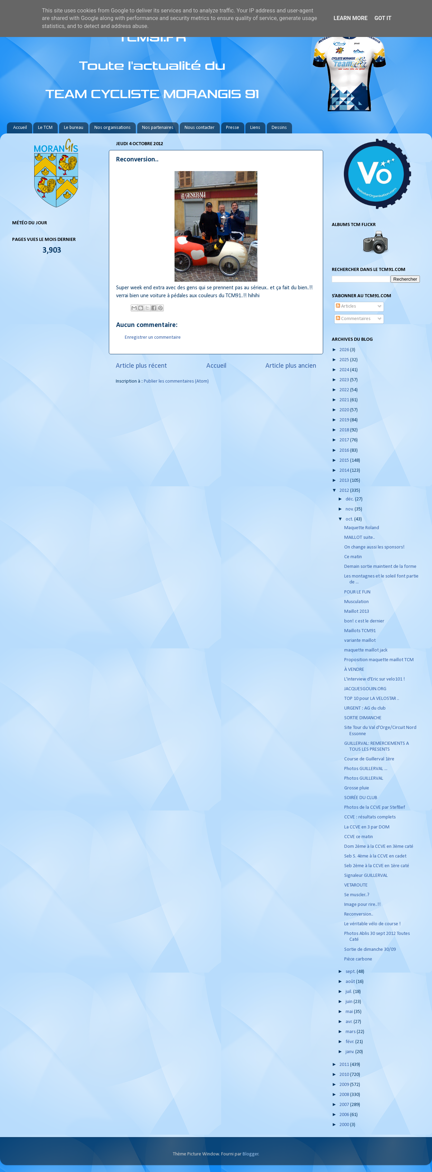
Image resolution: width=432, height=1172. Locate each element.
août (351, 981)
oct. (350, 519)
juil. (349, 991)
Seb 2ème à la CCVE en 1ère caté (376, 866)
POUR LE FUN (357, 592)
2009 (344, 1084)
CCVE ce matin (358, 837)
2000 (344, 1124)
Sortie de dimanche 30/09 (370, 949)
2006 (344, 1114)
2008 (344, 1094)
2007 (344, 1104)
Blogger (251, 1154)
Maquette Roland (361, 528)
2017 (344, 440)
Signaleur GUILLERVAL (366, 875)
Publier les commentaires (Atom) (176, 381)
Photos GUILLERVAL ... (365, 768)
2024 (344, 370)
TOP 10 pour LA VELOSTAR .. (371, 698)
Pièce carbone (358, 959)
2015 (344, 460)
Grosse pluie (356, 788)
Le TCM (45, 127)
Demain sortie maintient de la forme (380, 566)
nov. (350, 509)
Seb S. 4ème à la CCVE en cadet (375, 856)
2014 (344, 470)
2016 (344, 450)
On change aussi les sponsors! (375, 547)
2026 (344, 350)
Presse (232, 127)
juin (350, 1001)
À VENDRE (354, 669)
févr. (350, 1041)
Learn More (350, 18)
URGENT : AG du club (365, 708)
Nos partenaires (157, 127)
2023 (344, 380)
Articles (346, 306)
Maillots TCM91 (360, 631)
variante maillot (360, 640)
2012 (344, 490)
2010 (344, 1074)
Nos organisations (112, 127)
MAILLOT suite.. (359, 537)
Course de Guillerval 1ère (369, 759)
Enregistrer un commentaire (153, 337)
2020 (344, 410)
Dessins (279, 127)
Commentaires (353, 318)
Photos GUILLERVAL (363, 778)
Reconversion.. (358, 914)
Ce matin (353, 557)
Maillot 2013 (356, 611)
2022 (344, 390)
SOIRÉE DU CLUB (360, 797)
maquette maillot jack (365, 650)
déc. (350, 499)
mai (350, 1011)
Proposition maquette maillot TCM (379, 660)
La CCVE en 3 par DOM (366, 827)
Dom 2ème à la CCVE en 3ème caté (378, 846)
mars (351, 1031)
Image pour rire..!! (362, 904)
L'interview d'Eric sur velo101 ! (374, 679)
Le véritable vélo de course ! (372, 924)
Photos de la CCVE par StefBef (374, 807)
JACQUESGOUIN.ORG (365, 689)
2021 (344, 400)
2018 (344, 430)
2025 (344, 360)
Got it (382, 18)
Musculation (356, 601)
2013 (344, 480)
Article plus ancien (290, 366)
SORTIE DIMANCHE (363, 718)
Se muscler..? (356, 895)
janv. (350, 1051)
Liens (255, 127)
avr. (350, 1021)
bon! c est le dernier (364, 621)
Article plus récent (141, 366)
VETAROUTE (356, 885)
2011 (344, 1064)
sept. (351, 971)
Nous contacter (200, 127)
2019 (344, 420)
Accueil (20, 127)
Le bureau (73, 127)
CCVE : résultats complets (370, 817)
